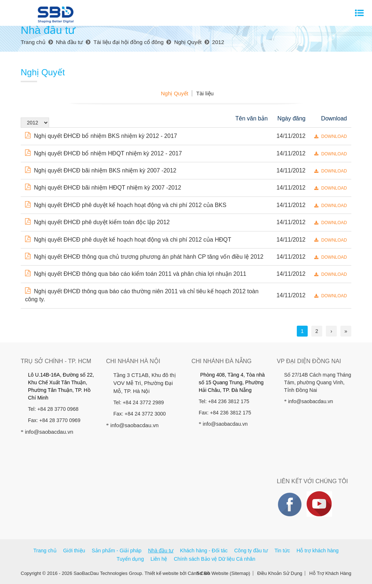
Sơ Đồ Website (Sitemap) (223, 573)
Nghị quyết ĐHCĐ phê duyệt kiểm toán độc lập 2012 (97, 222)
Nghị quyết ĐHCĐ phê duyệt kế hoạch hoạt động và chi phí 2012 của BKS (125, 205)
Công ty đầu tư (251, 550)
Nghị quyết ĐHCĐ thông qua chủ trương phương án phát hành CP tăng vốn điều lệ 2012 (144, 257)
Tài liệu (205, 93)
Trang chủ (45, 550)
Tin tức (282, 550)
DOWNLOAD (330, 136)
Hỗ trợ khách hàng (317, 550)
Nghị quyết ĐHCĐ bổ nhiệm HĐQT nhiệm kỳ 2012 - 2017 (103, 153)
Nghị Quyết (174, 93)
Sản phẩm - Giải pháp (116, 550)
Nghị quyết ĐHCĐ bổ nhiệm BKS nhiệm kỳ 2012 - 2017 (101, 136)
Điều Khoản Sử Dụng (279, 573)
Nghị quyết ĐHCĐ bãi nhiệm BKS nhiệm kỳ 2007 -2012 (101, 170)
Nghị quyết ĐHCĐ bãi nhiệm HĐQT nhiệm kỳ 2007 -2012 (103, 187)
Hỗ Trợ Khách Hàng (330, 573)
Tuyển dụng (130, 559)
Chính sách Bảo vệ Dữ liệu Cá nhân (214, 559)
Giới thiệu (74, 550)
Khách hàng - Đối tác (204, 550)
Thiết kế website (161, 573)
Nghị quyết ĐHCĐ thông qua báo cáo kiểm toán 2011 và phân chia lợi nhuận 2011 (135, 274)
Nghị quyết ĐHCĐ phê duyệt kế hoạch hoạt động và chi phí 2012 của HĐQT (128, 240)
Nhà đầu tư (161, 550)
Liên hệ (158, 559)
